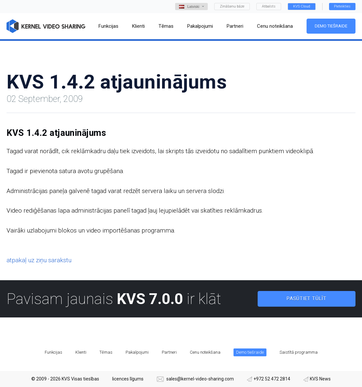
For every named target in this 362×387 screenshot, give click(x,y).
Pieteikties (342, 6)
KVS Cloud (301, 6)
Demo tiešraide (331, 26)
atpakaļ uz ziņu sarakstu (39, 260)
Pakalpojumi (137, 352)
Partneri (169, 352)
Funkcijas (53, 352)
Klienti (80, 352)
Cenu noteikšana (205, 352)
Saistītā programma (298, 352)
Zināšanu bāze (232, 6)
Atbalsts (269, 6)
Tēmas (106, 352)
